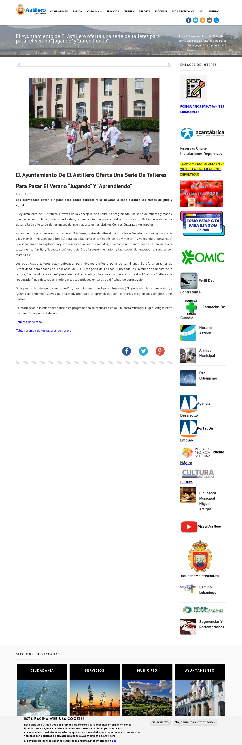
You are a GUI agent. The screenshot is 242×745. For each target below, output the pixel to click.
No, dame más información (195, 723)
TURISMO (214, 12)
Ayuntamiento (58, 12)
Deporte (144, 12)
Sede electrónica (183, 12)
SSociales (161, 12)
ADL (201, 12)
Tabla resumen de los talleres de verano (43, 331)
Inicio (182, 36)
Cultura (129, 12)
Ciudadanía (94, 12)
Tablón (77, 12)
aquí (114, 741)
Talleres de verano (29, 322)
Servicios (113, 12)
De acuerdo (160, 723)
